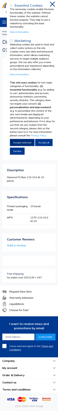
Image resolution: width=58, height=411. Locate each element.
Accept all (43, 142)
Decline (17, 151)
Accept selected (22, 142)
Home (5, 31)
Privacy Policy (38, 135)
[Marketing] (11, 41)
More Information (19, 31)
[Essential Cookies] (11, 5)
